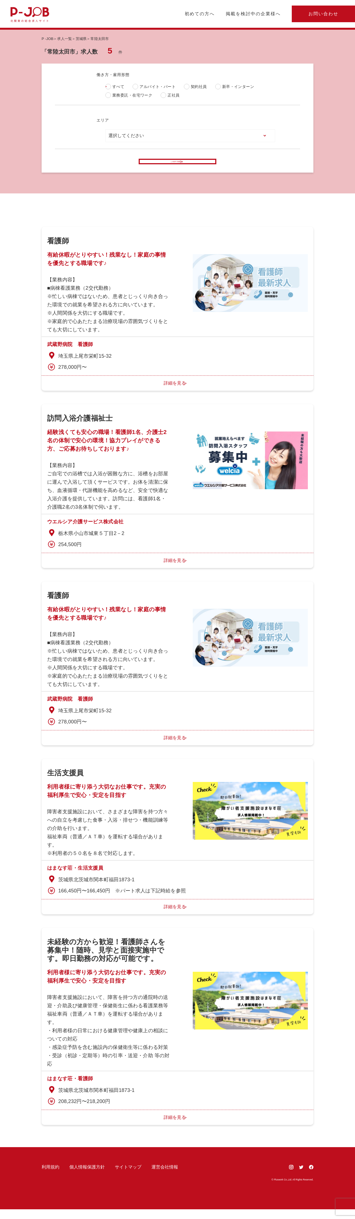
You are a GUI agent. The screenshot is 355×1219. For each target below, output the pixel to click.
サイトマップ (128, 1176)
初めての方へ (200, 13)
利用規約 (50, 1176)
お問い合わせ (323, 13)
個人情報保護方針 (87, 1176)
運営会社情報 (164, 1176)
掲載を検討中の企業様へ (253, 13)
